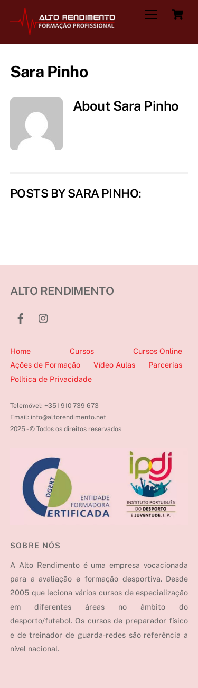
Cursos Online (157, 350)
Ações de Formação (45, 364)
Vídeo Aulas (114, 364)
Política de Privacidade (51, 378)
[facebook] (20, 316)
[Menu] (151, 14)
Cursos (82, 350)
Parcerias (165, 364)
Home (20, 350)
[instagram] (43, 316)
